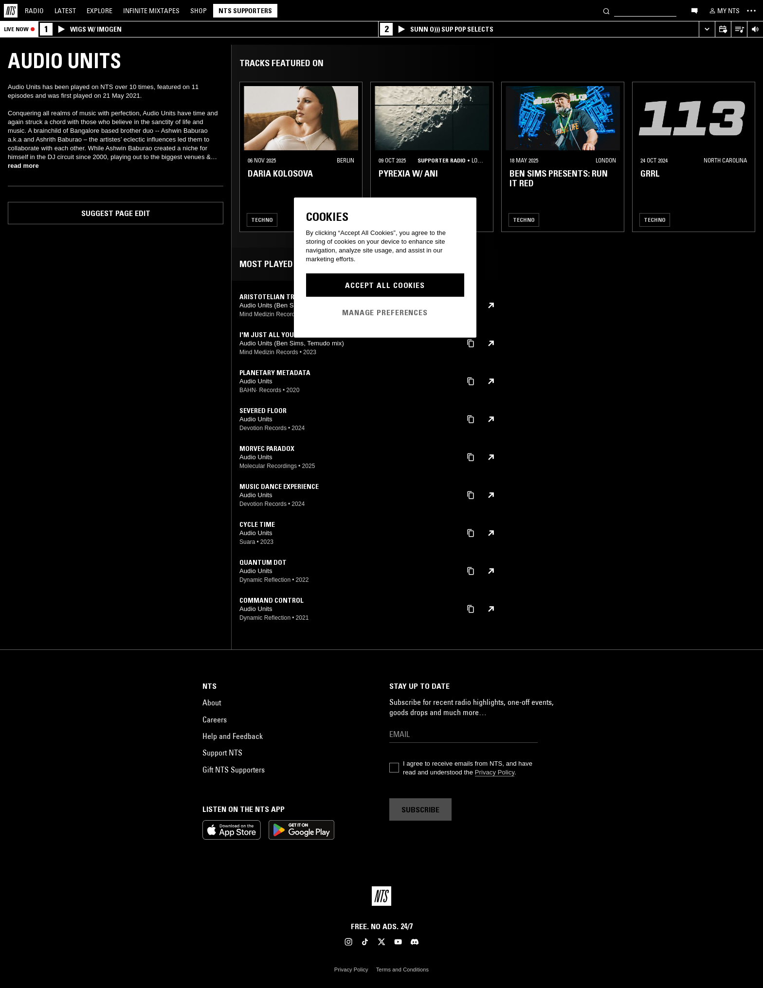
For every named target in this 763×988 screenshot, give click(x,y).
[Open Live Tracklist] (739, 29)
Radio (34, 10)
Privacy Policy (494, 772)
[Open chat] (694, 10)
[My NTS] (724, 10)
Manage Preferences (385, 312)
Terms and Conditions (402, 969)
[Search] (606, 10)
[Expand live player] (707, 29)
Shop (198, 10)
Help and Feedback (232, 736)
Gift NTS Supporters (233, 769)
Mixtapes (151, 10)
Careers (214, 719)
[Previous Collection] (744, 157)
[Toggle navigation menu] (751, 11)
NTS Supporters (245, 10)
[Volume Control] (755, 29)
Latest (65, 10)
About (211, 702)
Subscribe (420, 809)
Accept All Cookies (385, 285)
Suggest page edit (115, 213)
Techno (262, 219)
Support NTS (222, 752)
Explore (99, 10)
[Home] (11, 11)
